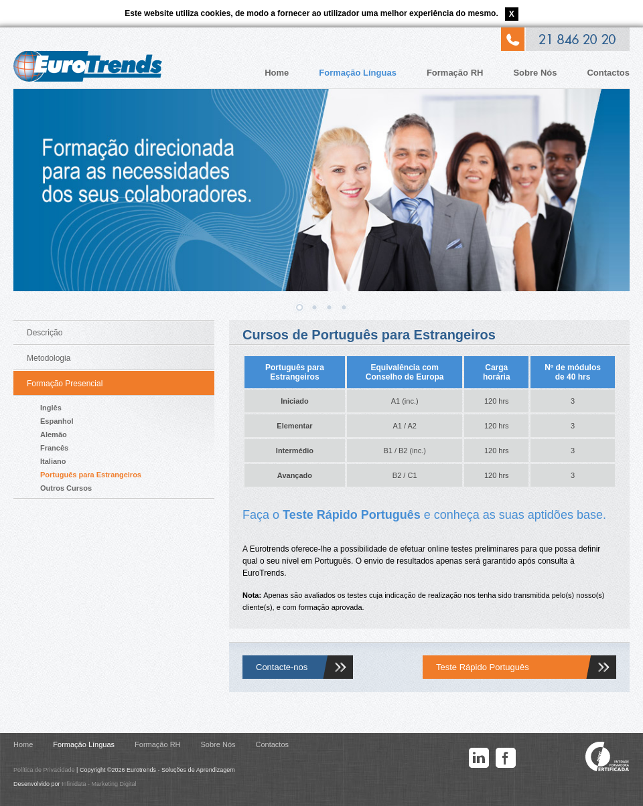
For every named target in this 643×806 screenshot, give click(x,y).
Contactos (608, 73)
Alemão (53, 434)
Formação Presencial (64, 383)
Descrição (44, 332)
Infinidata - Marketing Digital (99, 784)
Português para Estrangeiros (90, 475)
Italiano (53, 461)
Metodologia (48, 358)
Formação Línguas (358, 73)
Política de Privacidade (44, 770)
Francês (54, 448)
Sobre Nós (535, 73)
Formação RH (455, 73)
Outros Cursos (66, 488)
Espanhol (57, 421)
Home (277, 73)
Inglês (51, 408)
